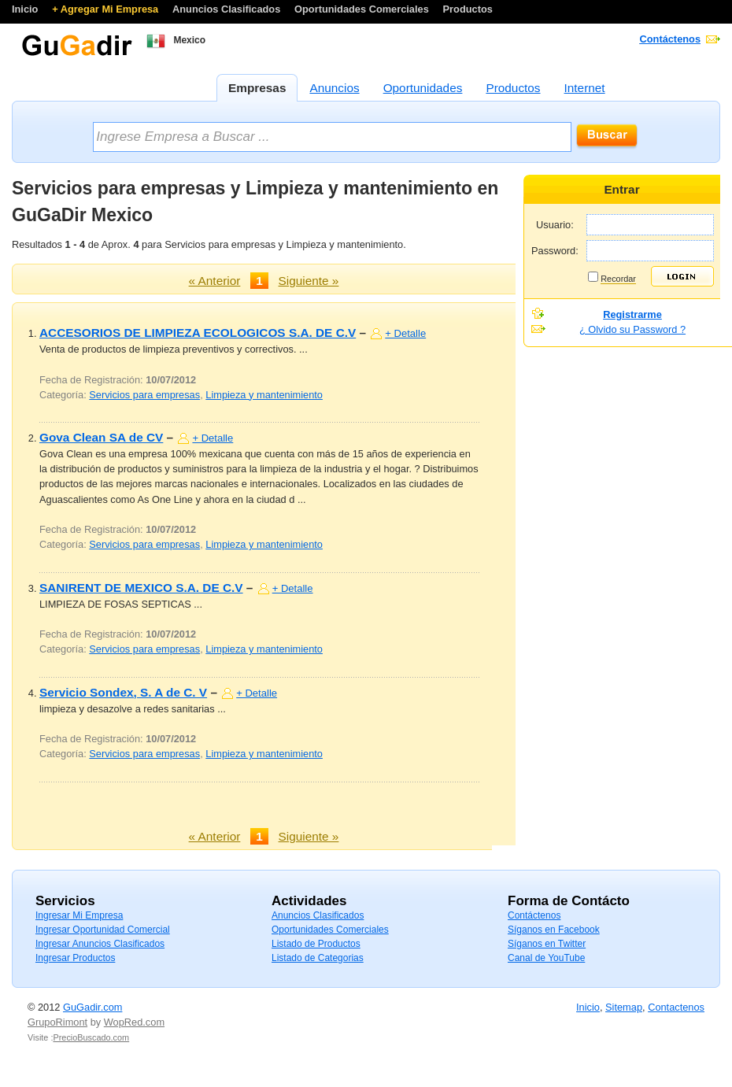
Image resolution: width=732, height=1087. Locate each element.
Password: (555, 251)
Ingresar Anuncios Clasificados (100, 943)
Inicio (26, 9)
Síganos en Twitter (547, 943)
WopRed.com (134, 1022)
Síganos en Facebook (554, 929)
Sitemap (623, 1007)
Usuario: (555, 225)
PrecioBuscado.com (91, 1037)
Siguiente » (309, 280)
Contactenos (676, 1007)
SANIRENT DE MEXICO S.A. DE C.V (141, 587)
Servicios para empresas (144, 395)
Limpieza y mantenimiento (264, 395)
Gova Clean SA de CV (101, 437)
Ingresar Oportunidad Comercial (102, 929)
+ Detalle (405, 333)
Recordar (618, 278)
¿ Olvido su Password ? (632, 329)
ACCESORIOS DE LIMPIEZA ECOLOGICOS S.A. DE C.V (197, 332)
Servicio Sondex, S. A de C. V (123, 692)
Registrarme (632, 314)
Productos (468, 9)
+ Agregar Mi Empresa (106, 9)
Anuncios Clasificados (227, 9)
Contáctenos (670, 39)
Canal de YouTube (546, 957)
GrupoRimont (57, 1022)
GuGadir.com (92, 1007)
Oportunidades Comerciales (362, 9)
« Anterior (215, 280)
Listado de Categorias (318, 957)
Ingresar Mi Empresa (79, 915)
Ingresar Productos (75, 957)
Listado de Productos (316, 943)
